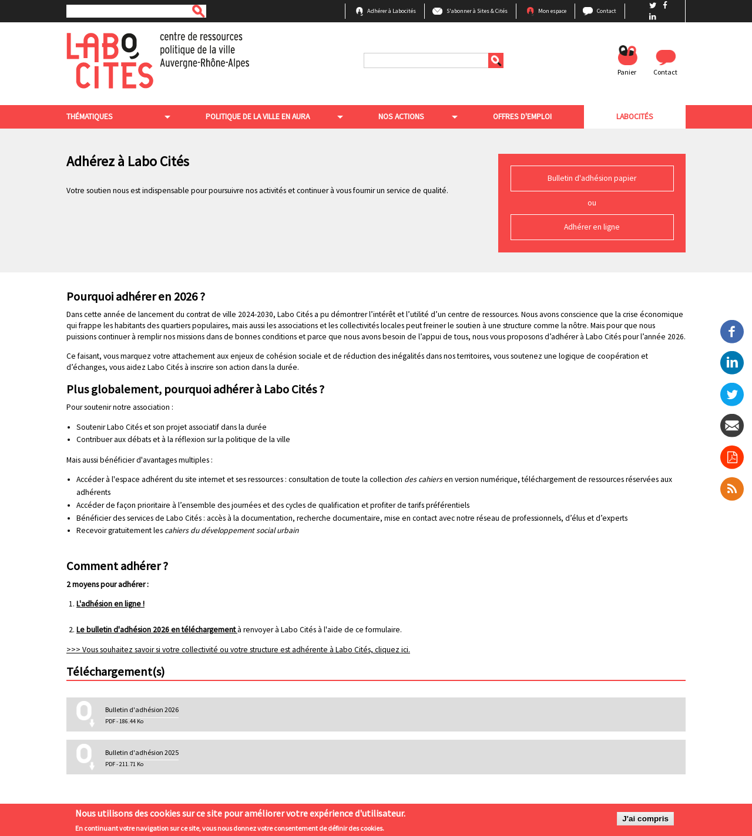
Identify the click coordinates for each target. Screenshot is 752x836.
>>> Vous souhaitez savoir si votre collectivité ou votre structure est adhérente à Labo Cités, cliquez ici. (238, 650)
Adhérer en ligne (592, 227)
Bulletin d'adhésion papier (592, 178)
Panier (626, 72)
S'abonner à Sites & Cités (477, 11)
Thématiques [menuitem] (89, 117)
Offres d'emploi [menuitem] (522, 117)
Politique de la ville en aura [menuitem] (258, 117)
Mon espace (552, 11)
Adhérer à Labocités (391, 11)
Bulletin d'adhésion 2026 (142, 709)
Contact (606, 11)
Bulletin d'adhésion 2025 (142, 752)
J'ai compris (645, 819)
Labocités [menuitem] (634, 117)
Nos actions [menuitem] (401, 117)
